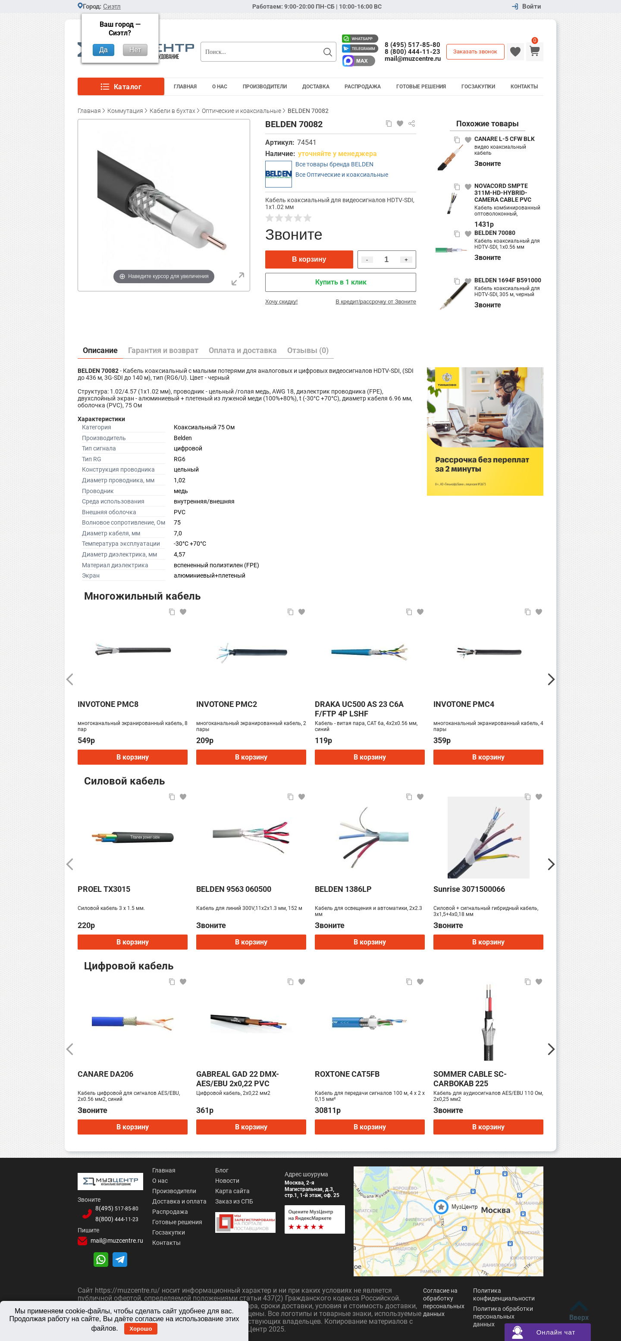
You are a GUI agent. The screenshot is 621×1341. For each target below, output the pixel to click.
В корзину (309, 259)
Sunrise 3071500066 (469, 889)
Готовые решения (421, 87)
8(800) (113, 1218)
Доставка (315, 87)
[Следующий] (551, 679)
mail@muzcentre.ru (413, 58)
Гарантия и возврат (163, 350)
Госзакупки (478, 87)
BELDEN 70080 (494, 232)
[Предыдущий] (69, 679)
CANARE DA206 (105, 1073)
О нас (155, 1180)
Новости (224, 1180)
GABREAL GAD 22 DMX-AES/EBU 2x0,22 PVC (237, 1078)
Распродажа (363, 87)
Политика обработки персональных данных (503, 1316)
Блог (218, 1170)
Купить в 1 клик (341, 282)
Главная (185, 87)
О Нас (219, 87)
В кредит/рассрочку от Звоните (376, 301)
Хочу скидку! (281, 301)
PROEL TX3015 (104, 889)
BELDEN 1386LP (343, 889)
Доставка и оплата (174, 1201)
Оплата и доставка (243, 350)
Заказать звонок (475, 51)
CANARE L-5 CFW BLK (504, 138)
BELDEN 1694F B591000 (507, 280)
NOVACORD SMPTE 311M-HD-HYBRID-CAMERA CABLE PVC (502, 192)
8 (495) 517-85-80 (412, 45)
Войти (531, 6)
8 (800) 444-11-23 (412, 52)
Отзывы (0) (308, 350)
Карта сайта (229, 1191)
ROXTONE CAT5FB (347, 1073)
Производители (265, 87)
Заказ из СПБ (231, 1201)
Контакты (524, 87)
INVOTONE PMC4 (463, 704)
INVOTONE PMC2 (226, 704)
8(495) (113, 1207)
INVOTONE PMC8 (108, 704)
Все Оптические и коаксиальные (341, 174)
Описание (100, 350)
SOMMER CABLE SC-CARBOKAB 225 (470, 1078)
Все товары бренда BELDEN (334, 164)
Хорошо (140, 1328)
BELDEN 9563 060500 (233, 889)
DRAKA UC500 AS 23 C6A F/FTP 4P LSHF (359, 709)
